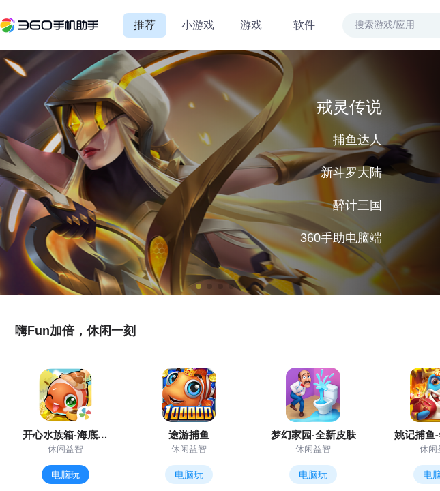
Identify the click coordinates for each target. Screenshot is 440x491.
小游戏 (197, 25)
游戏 (251, 25)
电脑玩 (65, 474)
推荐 (145, 25)
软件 (304, 25)
